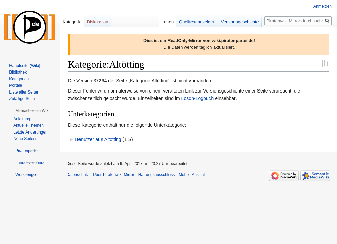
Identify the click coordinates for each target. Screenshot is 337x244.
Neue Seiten (24, 138)
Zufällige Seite (22, 98)
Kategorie (72, 21)
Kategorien (19, 79)
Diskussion (97, 21)
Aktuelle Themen (28, 125)
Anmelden (322, 6)
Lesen (168, 21)
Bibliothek (18, 72)
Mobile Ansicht (192, 174)
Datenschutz (77, 174)
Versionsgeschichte (240, 21)
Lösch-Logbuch (197, 98)
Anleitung (21, 119)
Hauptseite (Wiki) (24, 65)
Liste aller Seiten (24, 92)
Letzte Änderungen (30, 132)
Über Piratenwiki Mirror (113, 174)
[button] (32, 110)
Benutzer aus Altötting (98, 139)
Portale (15, 85)
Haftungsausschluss (156, 174)
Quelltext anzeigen (197, 21)
